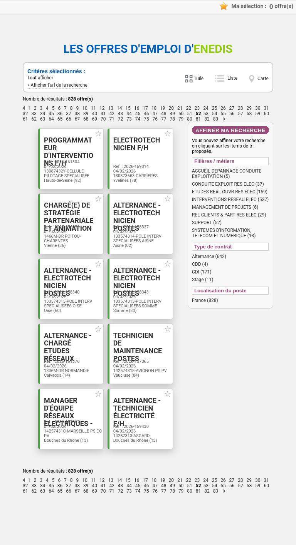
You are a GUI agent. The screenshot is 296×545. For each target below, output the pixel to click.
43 (120, 113)
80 (189, 119)
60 (266, 113)
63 (42, 119)
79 (181, 119)
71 (111, 119)
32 (25, 113)
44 (129, 113)
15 (128, 108)
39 (86, 113)
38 (77, 113)
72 (120, 119)
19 (162, 108)
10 (84, 108)
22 (188, 108)
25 (214, 108)
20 (171, 108)
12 (102, 108)
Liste (232, 78)
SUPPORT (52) (207, 222)
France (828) (205, 300)
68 (86, 119)
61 (25, 119)
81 (198, 119)
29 (249, 108)
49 (172, 113)
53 (206, 113)
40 (95, 113)
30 (258, 108)
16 (137, 108)
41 (103, 113)
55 (223, 113)
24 (206, 108)
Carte (263, 78)
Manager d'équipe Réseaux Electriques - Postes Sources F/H (62, 453)
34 (42, 113)
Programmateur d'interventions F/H (62, 148)
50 (181, 113)
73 (129, 119)
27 (232, 108)
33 (34, 113)
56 (232, 113)
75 (146, 119)
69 (95, 119)
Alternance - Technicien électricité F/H (141, 446)
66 (68, 119)
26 (223, 108)
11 (93, 108)
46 (146, 113)
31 (266, 108)
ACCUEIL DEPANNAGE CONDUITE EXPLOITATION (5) (226, 173)
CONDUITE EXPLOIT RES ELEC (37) (228, 184)
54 (214, 113)
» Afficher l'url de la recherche (57, 85)
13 (110, 108)
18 (154, 108)
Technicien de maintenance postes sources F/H (143, 375)
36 (60, 113)
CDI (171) (201, 272)
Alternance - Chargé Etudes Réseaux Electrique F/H (59, 375)
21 (180, 108)
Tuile (199, 78)
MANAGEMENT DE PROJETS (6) (225, 207)
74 (138, 119)
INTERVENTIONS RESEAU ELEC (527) (230, 199)
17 (145, 108)
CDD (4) (200, 264)
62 (34, 119)
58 (249, 113)
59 (258, 113)
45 (138, 113)
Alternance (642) (209, 256)
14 (119, 108)
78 (172, 119)
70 (103, 119)
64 (51, 119)
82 (207, 119)
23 (197, 108)
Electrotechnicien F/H (144, 145)
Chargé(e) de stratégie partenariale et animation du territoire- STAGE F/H (61, 234)
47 (155, 113)
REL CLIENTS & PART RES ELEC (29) (229, 215)
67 (77, 119)
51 (189, 113)
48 (163, 113)
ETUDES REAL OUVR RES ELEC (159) (229, 192)
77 (163, 119)
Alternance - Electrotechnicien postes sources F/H (144, 226)
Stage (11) (202, 279)
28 (240, 108)
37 (68, 113)
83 (216, 119)
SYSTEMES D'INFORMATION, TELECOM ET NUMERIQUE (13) (224, 233)
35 (51, 113)
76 (155, 119)
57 (240, 113)
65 (60, 119)
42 (111, 113)
